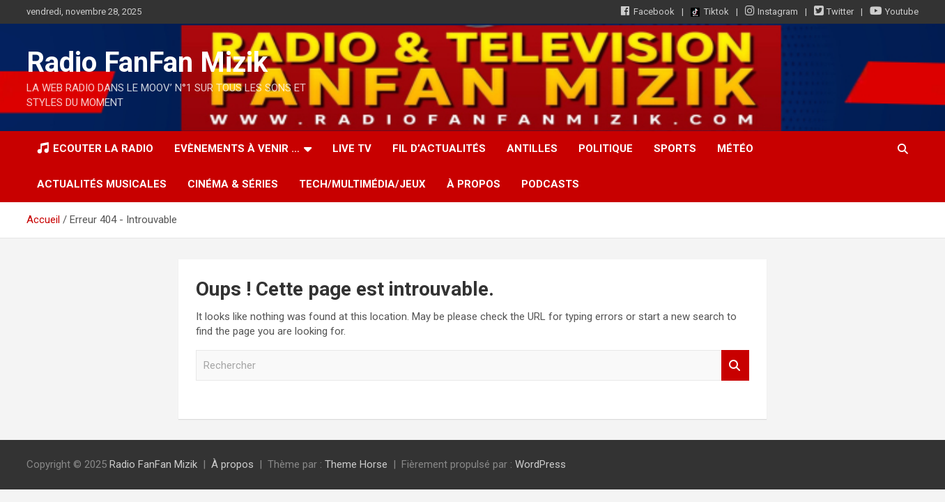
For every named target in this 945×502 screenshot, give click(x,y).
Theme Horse (356, 464)
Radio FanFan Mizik (147, 62)
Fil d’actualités (439, 148)
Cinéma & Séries (232, 184)
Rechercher (735, 365)
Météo (735, 148)
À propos (473, 184)
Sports (675, 148)
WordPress (540, 464)
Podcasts (550, 184)
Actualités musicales (102, 184)
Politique (605, 148)
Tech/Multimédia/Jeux (362, 184)
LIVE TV (351, 148)
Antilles (532, 148)
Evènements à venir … (237, 148)
